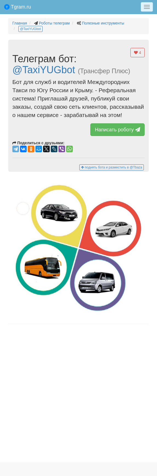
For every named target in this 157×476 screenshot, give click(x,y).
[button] (78, 247)
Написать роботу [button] (118, 129)
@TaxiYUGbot (30, 29)
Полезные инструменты (103, 23)
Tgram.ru (17, 7)
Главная (19, 23)
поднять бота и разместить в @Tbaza (111, 167)
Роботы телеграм (54, 23)
